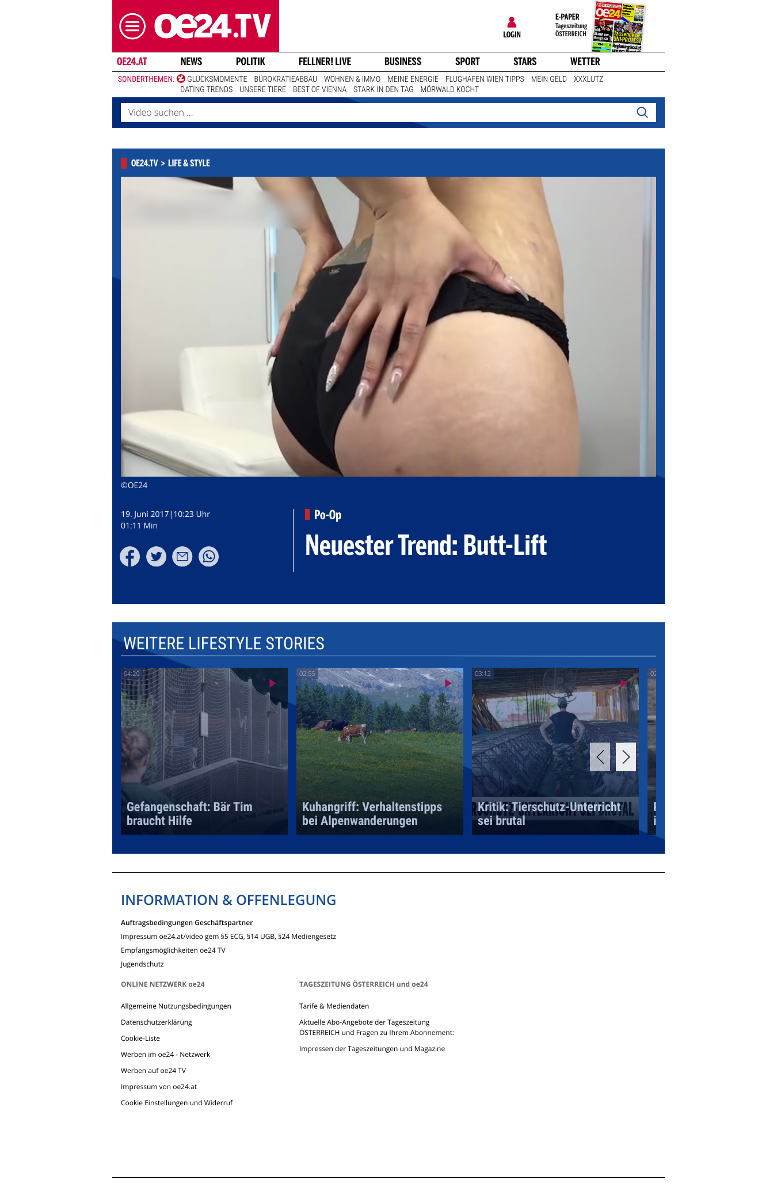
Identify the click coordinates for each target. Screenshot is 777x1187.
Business (402, 61)
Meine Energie (413, 79)
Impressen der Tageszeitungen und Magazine (372, 1048)
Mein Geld (549, 79)
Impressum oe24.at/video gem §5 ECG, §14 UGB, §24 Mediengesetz (228, 935)
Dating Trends (206, 89)
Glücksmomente (217, 79)
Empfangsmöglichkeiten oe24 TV (173, 949)
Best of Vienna (319, 89)
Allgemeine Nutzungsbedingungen (176, 1006)
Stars (525, 61)
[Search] (642, 113)
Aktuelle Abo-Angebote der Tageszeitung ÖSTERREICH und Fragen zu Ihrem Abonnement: (376, 1027)
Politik (250, 61)
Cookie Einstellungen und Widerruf (177, 1103)
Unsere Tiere (262, 89)
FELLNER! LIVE (325, 61)
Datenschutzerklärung (156, 1022)
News (191, 61)
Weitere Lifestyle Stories (224, 643)
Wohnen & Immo (352, 79)
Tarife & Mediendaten (334, 1006)
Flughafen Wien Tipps (484, 79)
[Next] (626, 757)
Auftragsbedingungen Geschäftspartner (187, 922)
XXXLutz (588, 79)
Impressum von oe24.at (159, 1086)
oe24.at (132, 61)
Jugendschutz (142, 963)
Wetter (585, 61)
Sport (467, 61)
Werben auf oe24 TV (153, 1070)
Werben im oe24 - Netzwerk (165, 1054)
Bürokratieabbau (285, 79)
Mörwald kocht (450, 89)
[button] (129, 26)
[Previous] (600, 757)
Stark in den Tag (383, 89)
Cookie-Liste (140, 1038)
